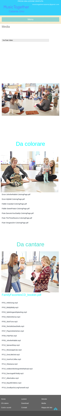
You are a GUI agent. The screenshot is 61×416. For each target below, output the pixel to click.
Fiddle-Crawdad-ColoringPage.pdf (14, 204)
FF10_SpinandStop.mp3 (11, 345)
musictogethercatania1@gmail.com (45, 4)
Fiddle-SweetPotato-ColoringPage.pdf (15, 209)
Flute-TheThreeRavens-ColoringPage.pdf (17, 218)
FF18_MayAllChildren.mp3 (11, 383)
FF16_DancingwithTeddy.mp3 (12, 373)
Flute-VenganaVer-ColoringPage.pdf (15, 223)
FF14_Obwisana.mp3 (10, 364)
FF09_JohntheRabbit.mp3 (11, 340)
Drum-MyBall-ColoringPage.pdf (13, 199)
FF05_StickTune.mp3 (9, 322)
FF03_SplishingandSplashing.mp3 (14, 312)
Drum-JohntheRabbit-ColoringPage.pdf (16, 194)
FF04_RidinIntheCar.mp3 (11, 317)
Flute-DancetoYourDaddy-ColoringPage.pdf (18, 213)
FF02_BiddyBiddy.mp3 (10, 307)
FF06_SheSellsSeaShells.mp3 (13, 326)
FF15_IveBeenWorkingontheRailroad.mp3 (17, 369)
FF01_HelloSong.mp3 (10, 303)
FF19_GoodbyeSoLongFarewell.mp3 (15, 388)
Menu (30, 19)
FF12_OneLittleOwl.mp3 (11, 355)
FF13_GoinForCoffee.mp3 (11, 359)
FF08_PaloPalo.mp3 (9, 336)
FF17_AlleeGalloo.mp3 (10, 378)
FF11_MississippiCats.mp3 (12, 350)
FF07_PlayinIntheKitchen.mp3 (13, 331)
